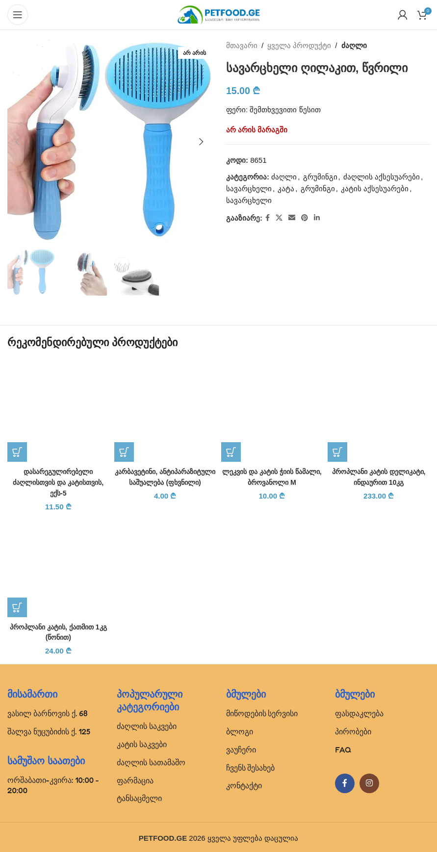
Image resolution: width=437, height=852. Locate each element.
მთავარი (241, 45)
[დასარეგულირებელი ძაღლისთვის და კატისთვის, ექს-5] (58, 411)
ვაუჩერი (241, 747)
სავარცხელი (249, 188)
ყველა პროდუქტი (299, 45)
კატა (286, 188)
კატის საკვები (142, 742)
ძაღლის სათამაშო (151, 760)
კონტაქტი (244, 783)
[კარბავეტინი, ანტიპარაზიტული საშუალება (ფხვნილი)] (165, 411)
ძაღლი (353, 45)
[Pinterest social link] (304, 218)
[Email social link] (291, 218)
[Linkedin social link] (317, 218)
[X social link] (279, 218)
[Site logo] (218, 14)
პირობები (353, 729)
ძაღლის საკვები (147, 724)
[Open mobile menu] (17, 15)
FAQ (343, 747)
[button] (17, 141)
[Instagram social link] (369, 781)
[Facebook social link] (267, 218)
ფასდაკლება (359, 711)
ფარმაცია (135, 778)
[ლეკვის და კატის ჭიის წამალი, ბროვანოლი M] (272, 411)
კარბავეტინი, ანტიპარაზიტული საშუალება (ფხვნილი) (165, 481)
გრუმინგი (320, 177)
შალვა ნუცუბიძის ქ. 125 (48, 729)
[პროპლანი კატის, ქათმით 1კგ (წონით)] (58, 565)
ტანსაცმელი (139, 796)
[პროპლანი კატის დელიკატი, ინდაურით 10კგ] (379, 411)
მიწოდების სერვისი (262, 711)
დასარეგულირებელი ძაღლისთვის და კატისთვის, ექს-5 (58, 481)
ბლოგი (239, 729)
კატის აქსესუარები (375, 188)
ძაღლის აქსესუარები (381, 177)
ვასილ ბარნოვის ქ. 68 (47, 711)
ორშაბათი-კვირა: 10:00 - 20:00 (53, 783)
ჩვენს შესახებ (250, 766)
